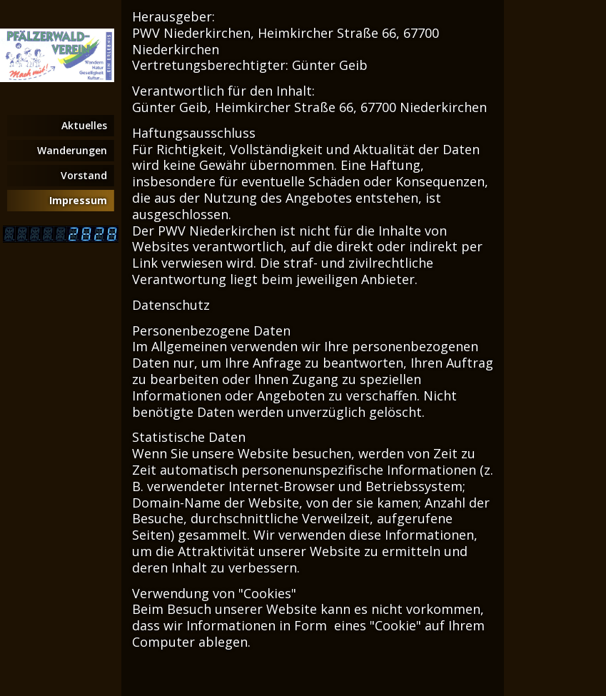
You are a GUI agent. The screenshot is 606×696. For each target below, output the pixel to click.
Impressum (78, 200)
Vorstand (84, 175)
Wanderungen (72, 150)
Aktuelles (84, 125)
